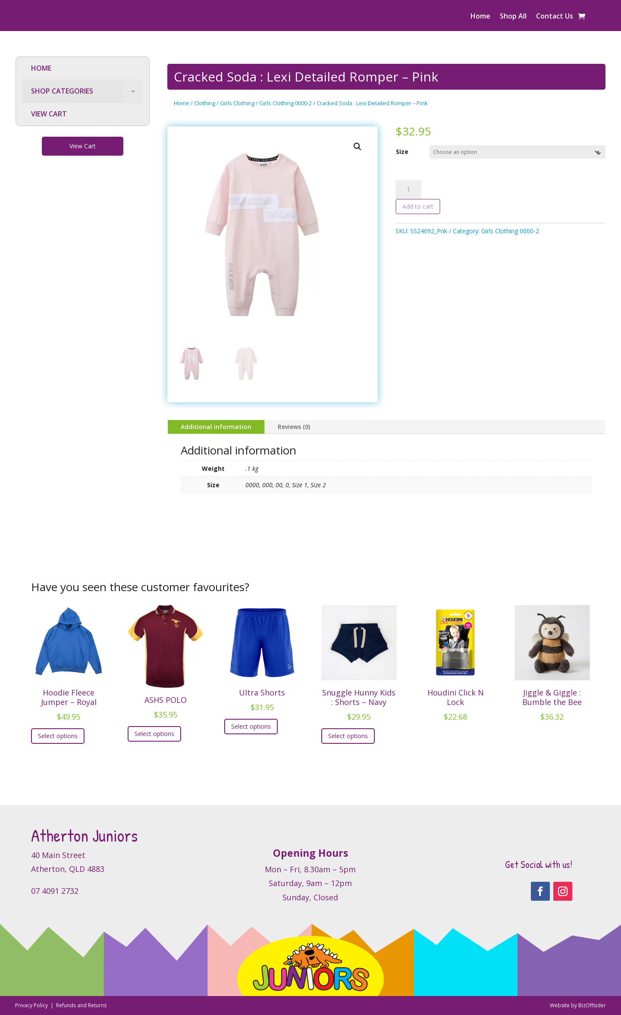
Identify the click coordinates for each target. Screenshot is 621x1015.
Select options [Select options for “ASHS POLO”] (154, 734)
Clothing (204, 103)
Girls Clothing (237, 103)
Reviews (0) (294, 427)
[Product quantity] (408, 189)
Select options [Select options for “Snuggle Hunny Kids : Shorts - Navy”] (348, 736)
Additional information (216, 427)
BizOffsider (592, 1005)
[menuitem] (82, 68)
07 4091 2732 (54, 891)
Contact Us (554, 17)
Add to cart (417, 206)
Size (402, 151)
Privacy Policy (32, 1005)
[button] (357, 146)
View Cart (82, 146)
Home (480, 17)
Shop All (513, 17)
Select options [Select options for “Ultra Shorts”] (251, 726)
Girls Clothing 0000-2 (285, 103)
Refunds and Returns (81, 1005)
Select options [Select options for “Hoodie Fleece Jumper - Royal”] (58, 736)
